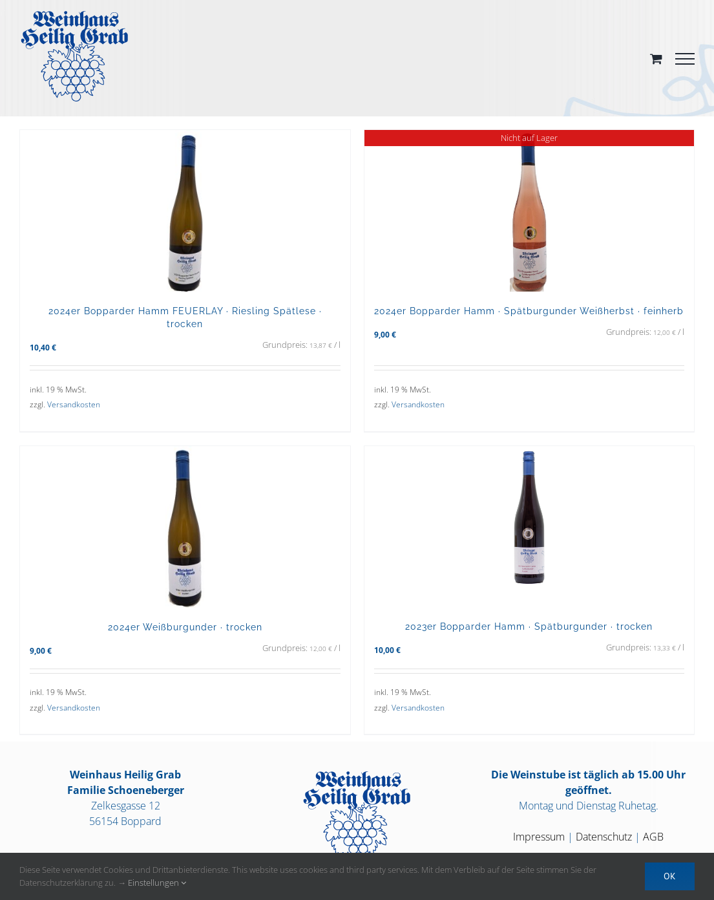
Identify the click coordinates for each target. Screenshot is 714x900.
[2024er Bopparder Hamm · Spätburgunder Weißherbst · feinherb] (529, 211)
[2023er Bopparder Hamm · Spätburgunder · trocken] (529, 527)
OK (670, 876)
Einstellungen (157, 882)
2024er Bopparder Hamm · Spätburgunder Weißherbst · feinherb (529, 310)
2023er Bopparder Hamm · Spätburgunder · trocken (529, 626)
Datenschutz (604, 837)
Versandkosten (73, 404)
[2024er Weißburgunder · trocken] (185, 527)
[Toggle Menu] (685, 59)
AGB (653, 837)
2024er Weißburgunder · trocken (185, 626)
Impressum (539, 837)
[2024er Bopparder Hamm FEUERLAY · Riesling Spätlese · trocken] (185, 211)
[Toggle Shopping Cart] (656, 58)
